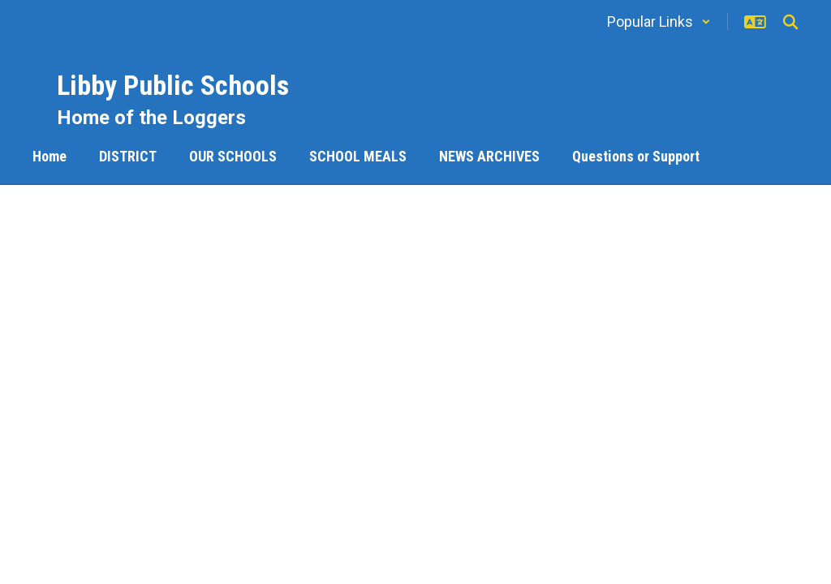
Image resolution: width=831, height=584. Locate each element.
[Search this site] (790, 22)
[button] (659, 21)
